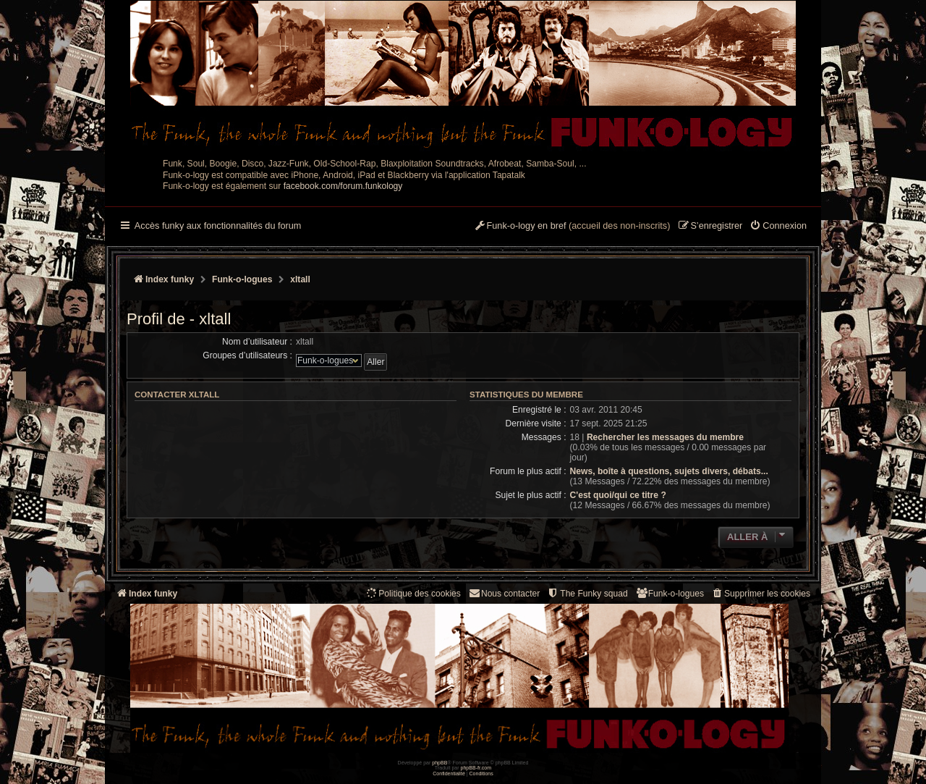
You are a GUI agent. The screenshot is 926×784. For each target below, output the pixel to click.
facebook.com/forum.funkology (343, 186)
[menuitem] (778, 226)
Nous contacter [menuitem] (504, 593)
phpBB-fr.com (476, 767)
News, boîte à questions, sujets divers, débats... (669, 471)
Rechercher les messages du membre (665, 437)
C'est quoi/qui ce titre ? (618, 495)
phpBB (439, 762)
